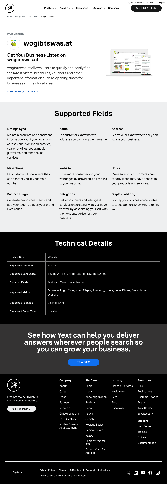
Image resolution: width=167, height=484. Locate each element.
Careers (64, 391)
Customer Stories (148, 397)
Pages (89, 413)
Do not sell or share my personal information (63, 475)
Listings (90, 391)
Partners (64, 402)
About (63, 386)
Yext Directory (67, 419)
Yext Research (146, 413)
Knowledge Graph (96, 397)
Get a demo (21, 408)
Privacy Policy (47, 470)
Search (89, 419)
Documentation (147, 443)
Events (142, 402)
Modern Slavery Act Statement (68, 426)
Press (62, 397)
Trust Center (145, 408)
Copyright (91, 470)
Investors (64, 408)
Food (114, 402)
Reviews (90, 402)
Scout (88, 386)
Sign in (130, 2)
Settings (105, 470)
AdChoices (76, 470)
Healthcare (118, 391)
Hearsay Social (94, 424)
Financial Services (122, 386)
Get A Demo (83, 362)
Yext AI (89, 435)
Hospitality (118, 408)
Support (150, 2)
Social (89, 408)
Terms (62, 470)
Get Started (146, 8)
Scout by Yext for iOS (95, 442)
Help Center (145, 426)
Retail (115, 397)
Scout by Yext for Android (95, 451)
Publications (145, 391)
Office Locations (69, 413)
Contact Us (139, 2)
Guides (142, 437)
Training (142, 432)
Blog (140, 386)
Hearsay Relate (94, 430)
